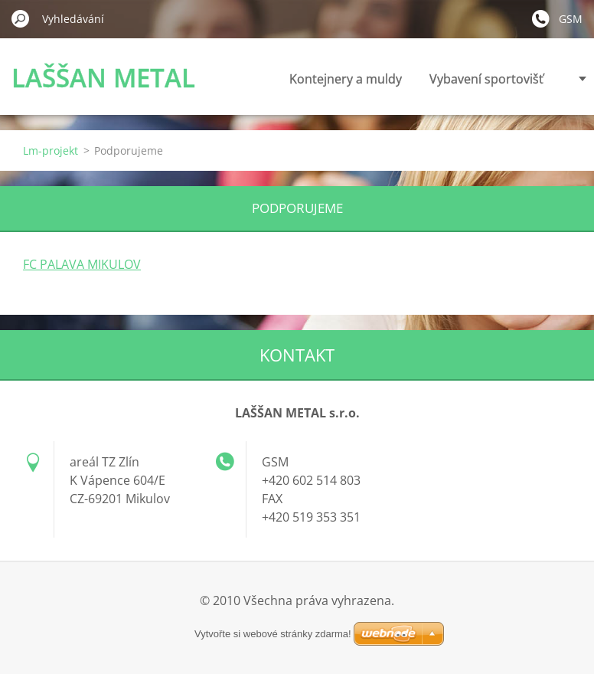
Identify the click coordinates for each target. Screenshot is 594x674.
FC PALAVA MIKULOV (82, 264)
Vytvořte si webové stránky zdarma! (272, 634)
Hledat (20, 18)
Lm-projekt (50, 150)
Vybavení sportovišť (486, 78)
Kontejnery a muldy (345, 78)
